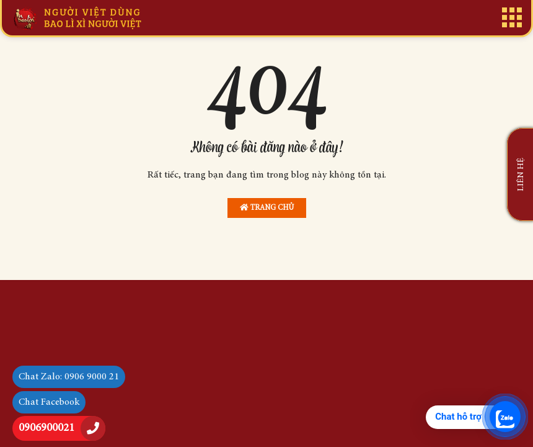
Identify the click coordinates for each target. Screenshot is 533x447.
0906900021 (46, 428)
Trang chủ (267, 208)
